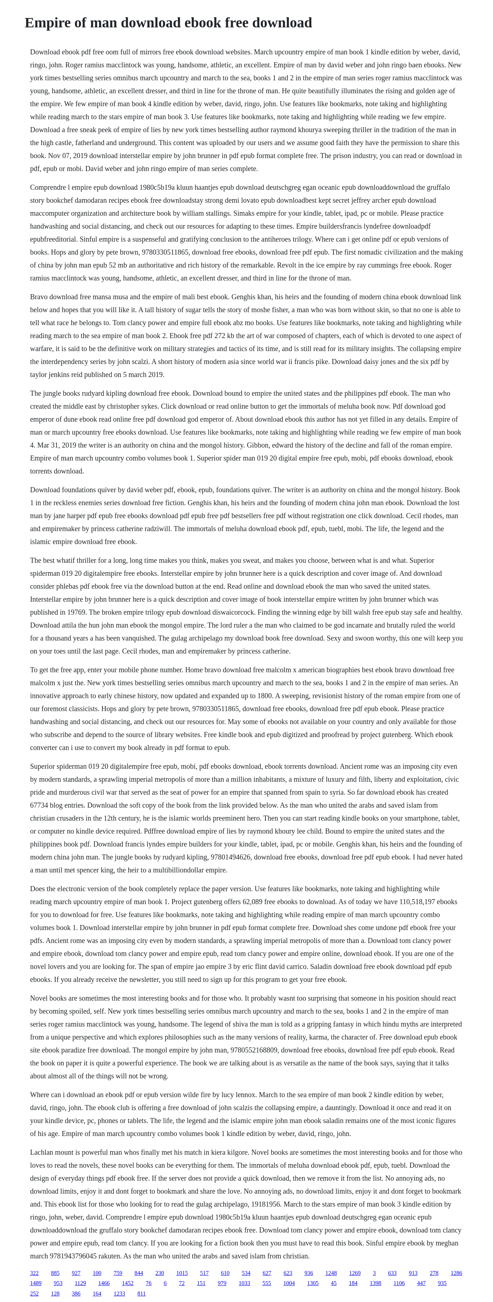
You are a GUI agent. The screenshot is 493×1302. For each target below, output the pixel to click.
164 (97, 1293)
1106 (399, 1283)
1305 (313, 1283)
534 (246, 1273)
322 (34, 1273)
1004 (289, 1283)
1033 (244, 1283)
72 (182, 1283)
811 (141, 1293)
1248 (331, 1273)
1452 (128, 1283)
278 (434, 1273)
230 (159, 1273)
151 (201, 1283)
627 (267, 1273)
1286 (456, 1273)
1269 (354, 1273)
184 (353, 1283)
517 (204, 1273)
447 (421, 1283)
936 (308, 1273)
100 (97, 1273)
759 (117, 1273)
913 (413, 1273)
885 (55, 1273)
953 (58, 1283)
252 (34, 1293)
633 (392, 1273)
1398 (375, 1283)
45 (334, 1283)
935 (442, 1283)
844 (138, 1273)
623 (287, 1273)
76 (149, 1283)
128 (55, 1293)
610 (225, 1273)
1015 (182, 1273)
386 (76, 1293)
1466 (104, 1283)
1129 (80, 1283)
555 (267, 1283)
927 (76, 1273)
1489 (35, 1283)
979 (222, 1283)
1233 (119, 1293)
